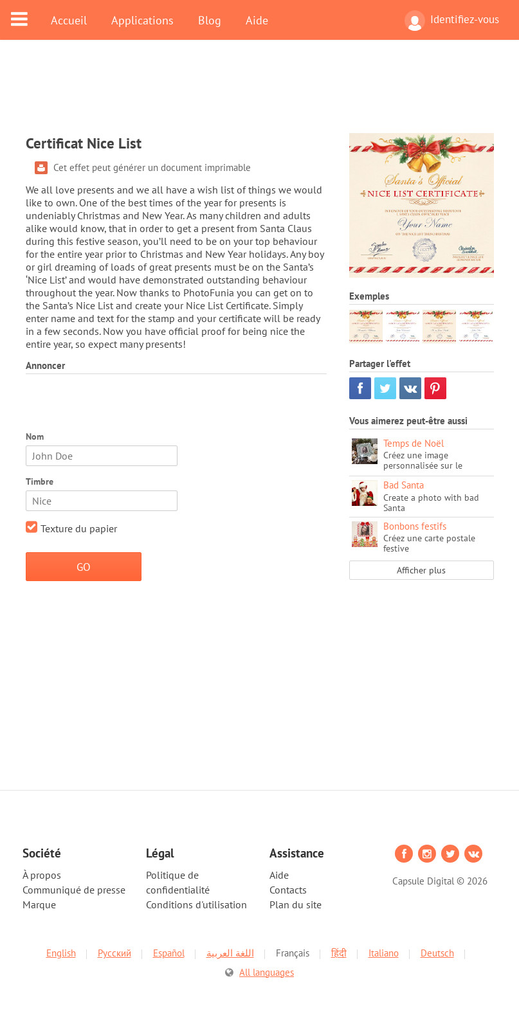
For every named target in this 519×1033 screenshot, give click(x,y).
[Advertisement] (260, 94)
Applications (142, 20)
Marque (39, 904)
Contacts (288, 889)
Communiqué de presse (74, 889)
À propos (42, 874)
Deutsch (437, 953)
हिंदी (339, 953)
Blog (209, 20)
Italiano (384, 953)
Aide (257, 20)
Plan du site (295, 904)
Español (169, 953)
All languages (266, 972)
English (61, 953)
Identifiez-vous (452, 20)
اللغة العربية (230, 953)
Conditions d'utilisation (196, 904)
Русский (114, 953)
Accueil (69, 20)
